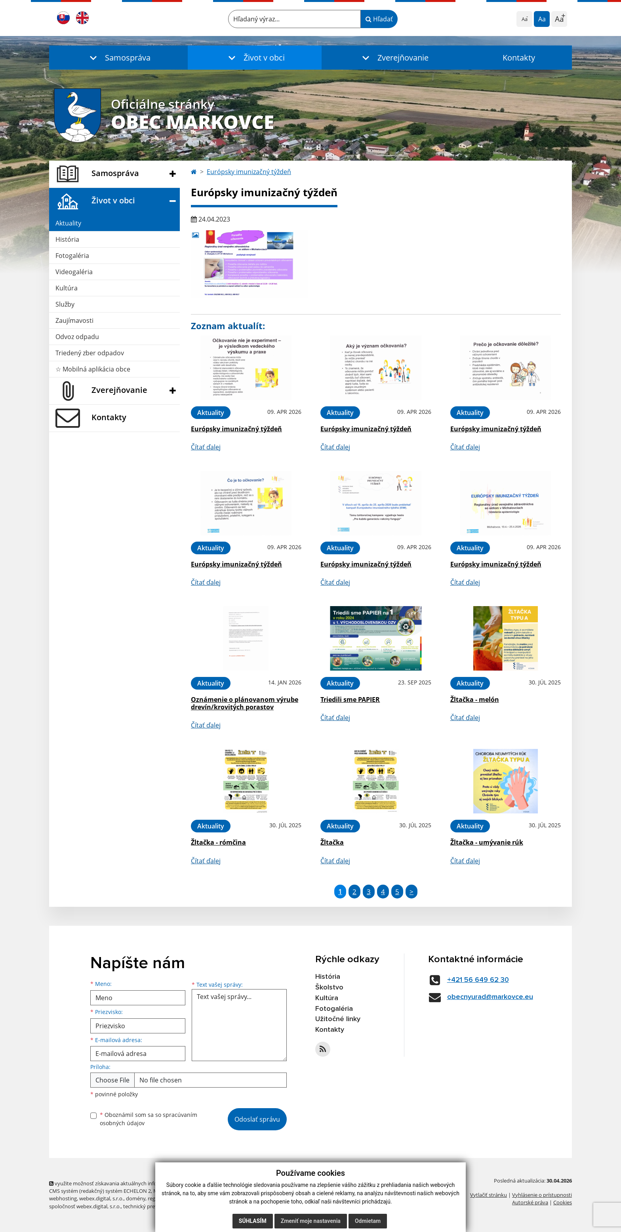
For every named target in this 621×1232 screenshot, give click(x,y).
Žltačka (332, 842)
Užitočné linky (337, 1019)
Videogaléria (74, 271)
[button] (118, 57)
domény (135, 1198)
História (67, 239)
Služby (64, 304)
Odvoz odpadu (77, 336)
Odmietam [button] (368, 1221)
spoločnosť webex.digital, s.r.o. (85, 1206)
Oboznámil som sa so (148, 1119)
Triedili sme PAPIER (350, 699)
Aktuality (68, 223)
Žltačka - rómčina (218, 842)
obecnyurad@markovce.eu (490, 997)
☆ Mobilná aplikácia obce (92, 369)
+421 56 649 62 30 (478, 980)
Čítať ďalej (206, 447)
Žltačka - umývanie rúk (486, 842)
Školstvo (329, 987)
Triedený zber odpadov (89, 353)
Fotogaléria (72, 255)
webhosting (63, 1198)
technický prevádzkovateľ (153, 1206)
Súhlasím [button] (253, 1221)
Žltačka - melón (474, 699)
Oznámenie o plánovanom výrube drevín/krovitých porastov (244, 703)
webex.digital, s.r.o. (101, 1198)
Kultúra (66, 288)
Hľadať (379, 19)
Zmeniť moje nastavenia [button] (311, 1221)
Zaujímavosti (74, 320)
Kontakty (519, 57)
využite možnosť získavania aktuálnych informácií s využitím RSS (127, 1183)
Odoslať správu (257, 1119)
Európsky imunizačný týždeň (249, 171)
